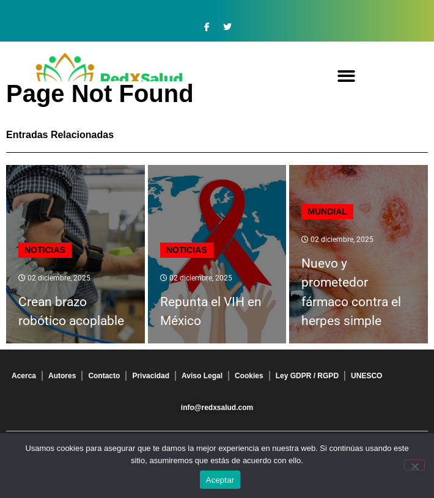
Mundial (327, 211)
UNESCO (366, 376)
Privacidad (150, 376)
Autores (62, 376)
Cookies (249, 376)
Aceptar (220, 480)
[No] (414, 465)
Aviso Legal (202, 376)
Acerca (24, 376)
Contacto (104, 376)
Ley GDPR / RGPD (307, 376)
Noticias (44, 250)
